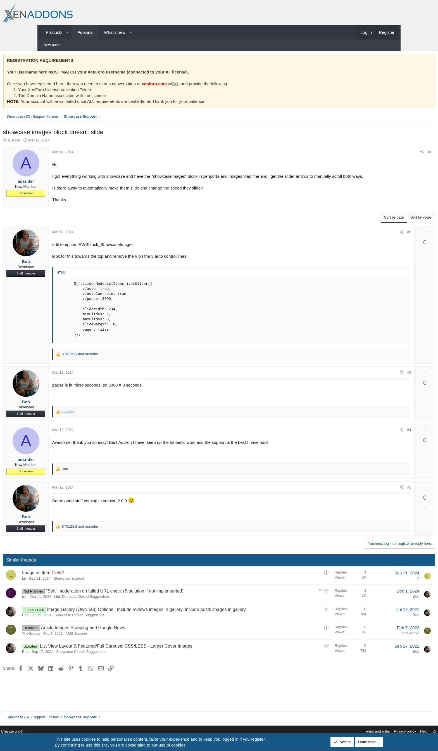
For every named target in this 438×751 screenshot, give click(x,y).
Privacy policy (363, 731)
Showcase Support (107, 586)
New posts (52, 45)
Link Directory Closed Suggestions (121, 604)
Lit (63, 586)
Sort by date (355, 224)
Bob (214, 85)
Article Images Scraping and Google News (122, 641)
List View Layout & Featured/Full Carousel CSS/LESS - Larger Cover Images (155, 659)
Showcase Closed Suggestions (118, 628)
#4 (370, 437)
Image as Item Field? (82, 580)
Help (382, 731)
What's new (114, 32)
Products (54, 32)
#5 (370, 494)
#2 (370, 239)
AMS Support (115, 647)
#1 (391, 153)
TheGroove (70, 647)
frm (63, 604)
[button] (67, 32)
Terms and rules (335, 731)
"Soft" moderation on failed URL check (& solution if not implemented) (153, 598)
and (118, 361)
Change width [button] (54, 731)
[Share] (383, 153)
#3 (370, 380)
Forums (85, 32)
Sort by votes (382, 224)
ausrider (52, 141)
